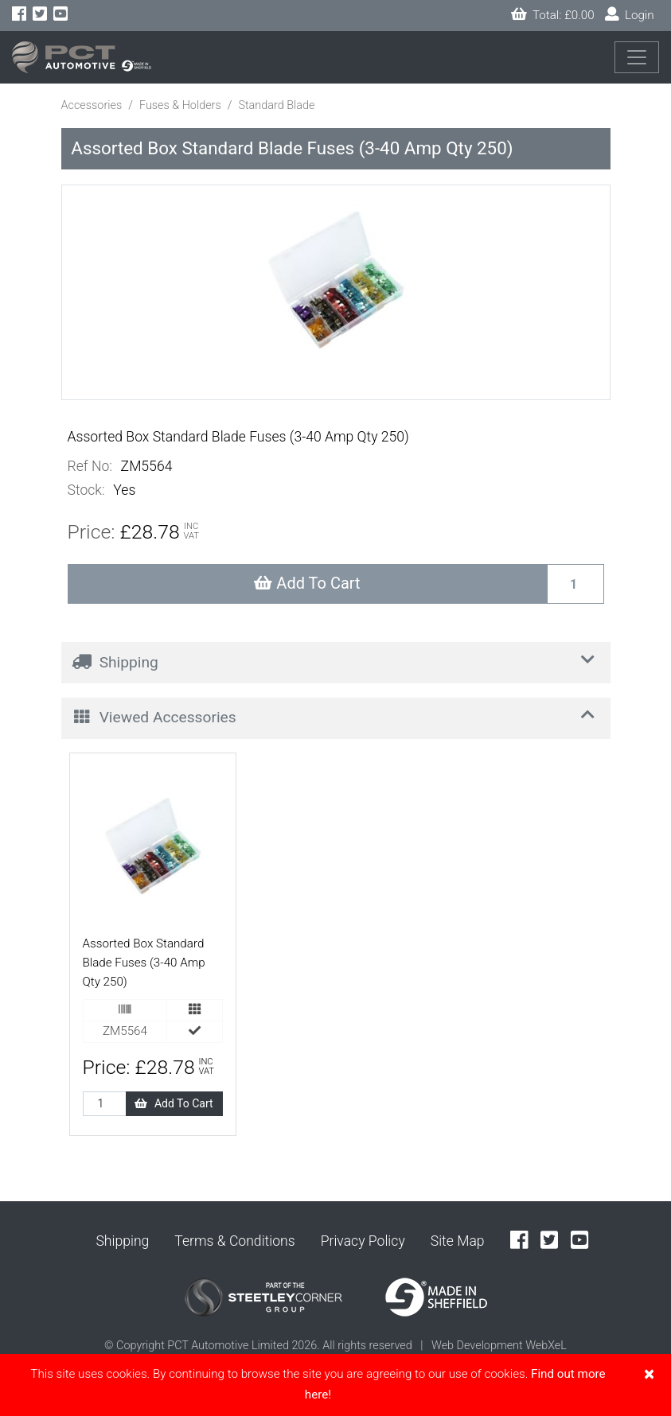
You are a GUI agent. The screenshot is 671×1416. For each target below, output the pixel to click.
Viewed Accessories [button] (336, 715)
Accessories (92, 105)
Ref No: (90, 466)
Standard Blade (276, 105)
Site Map (458, 1241)
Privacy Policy (363, 1241)
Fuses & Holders (180, 105)
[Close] (649, 1374)
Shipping (122, 1241)
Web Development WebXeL (499, 1345)
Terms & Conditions (234, 1241)
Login (629, 14)
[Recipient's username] (575, 584)
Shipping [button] (336, 661)
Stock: (86, 490)
